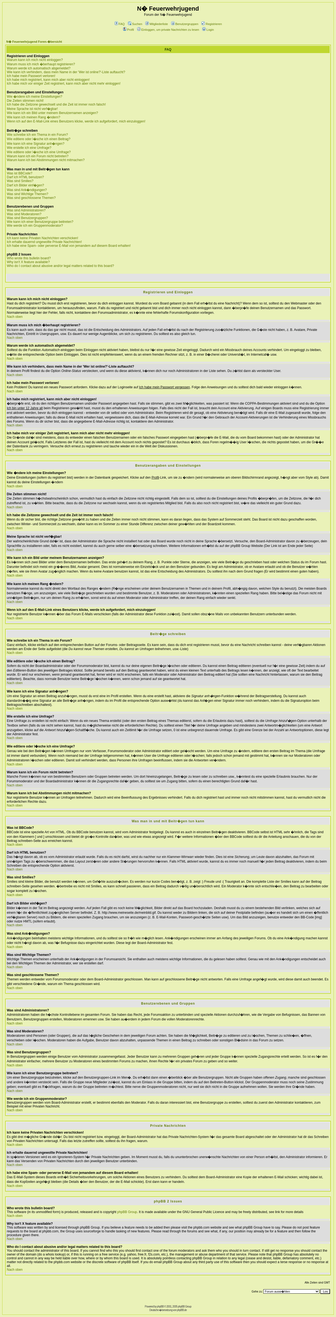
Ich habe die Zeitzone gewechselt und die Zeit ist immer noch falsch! (56, 104)
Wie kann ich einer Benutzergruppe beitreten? (40, 222)
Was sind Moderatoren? (24, 214)
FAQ (120, 24)
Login (208, 29)
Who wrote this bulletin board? (29, 258)
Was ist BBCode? (19, 173)
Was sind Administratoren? (26, 210)
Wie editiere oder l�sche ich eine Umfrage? (39, 152)
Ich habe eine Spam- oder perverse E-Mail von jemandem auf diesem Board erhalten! (69, 246)
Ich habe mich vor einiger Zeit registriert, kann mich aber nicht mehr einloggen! (64, 83)
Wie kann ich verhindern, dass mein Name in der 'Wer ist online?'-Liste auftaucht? (66, 72)
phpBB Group (127, 1212)
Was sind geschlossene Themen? (31, 198)
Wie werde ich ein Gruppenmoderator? (35, 225)
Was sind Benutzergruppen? (27, 218)
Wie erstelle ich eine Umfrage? (29, 148)
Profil (128, 29)
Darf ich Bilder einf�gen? (25, 185)
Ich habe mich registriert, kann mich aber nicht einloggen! (48, 80)
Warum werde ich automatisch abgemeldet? (39, 68)
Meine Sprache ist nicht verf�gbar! (32, 109)
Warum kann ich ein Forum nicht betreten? (37, 156)
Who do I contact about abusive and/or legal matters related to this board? (60, 266)
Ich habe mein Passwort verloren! (31, 76)
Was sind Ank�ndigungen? (27, 190)
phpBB (160, 1306)
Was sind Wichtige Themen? (27, 194)
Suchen (135, 24)
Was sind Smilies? (20, 181)
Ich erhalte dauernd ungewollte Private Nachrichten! (44, 242)
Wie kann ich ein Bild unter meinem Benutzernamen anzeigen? (52, 113)
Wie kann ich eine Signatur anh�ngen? (35, 144)
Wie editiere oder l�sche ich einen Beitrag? (38, 139)
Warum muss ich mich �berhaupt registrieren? (41, 64)
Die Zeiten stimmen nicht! (25, 101)
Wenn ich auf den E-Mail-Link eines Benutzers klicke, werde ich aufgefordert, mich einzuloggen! (76, 121)
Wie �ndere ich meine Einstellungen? (34, 97)
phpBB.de (182, 1310)
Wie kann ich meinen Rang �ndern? (33, 117)
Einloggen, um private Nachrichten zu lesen (168, 29)
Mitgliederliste (156, 24)
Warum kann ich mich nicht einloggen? (35, 60)
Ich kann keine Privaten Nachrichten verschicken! (42, 238)
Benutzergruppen (184, 24)
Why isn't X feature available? (28, 262)
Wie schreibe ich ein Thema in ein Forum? (37, 135)
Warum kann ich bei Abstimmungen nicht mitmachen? (46, 160)
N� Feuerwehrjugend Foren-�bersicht (34, 41)
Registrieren (211, 24)
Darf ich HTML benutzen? (25, 177)
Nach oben (15, 317)
